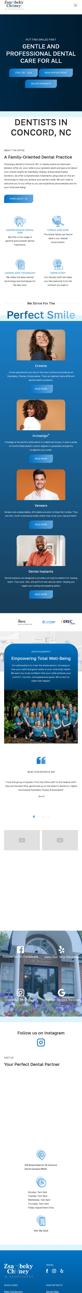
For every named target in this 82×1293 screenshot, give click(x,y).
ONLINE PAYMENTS (41, 83)
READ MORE (41, 388)
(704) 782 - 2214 (23, 72)
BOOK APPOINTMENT (56, 72)
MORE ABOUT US (19, 198)
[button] (9, 812)
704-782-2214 (41, 1230)
